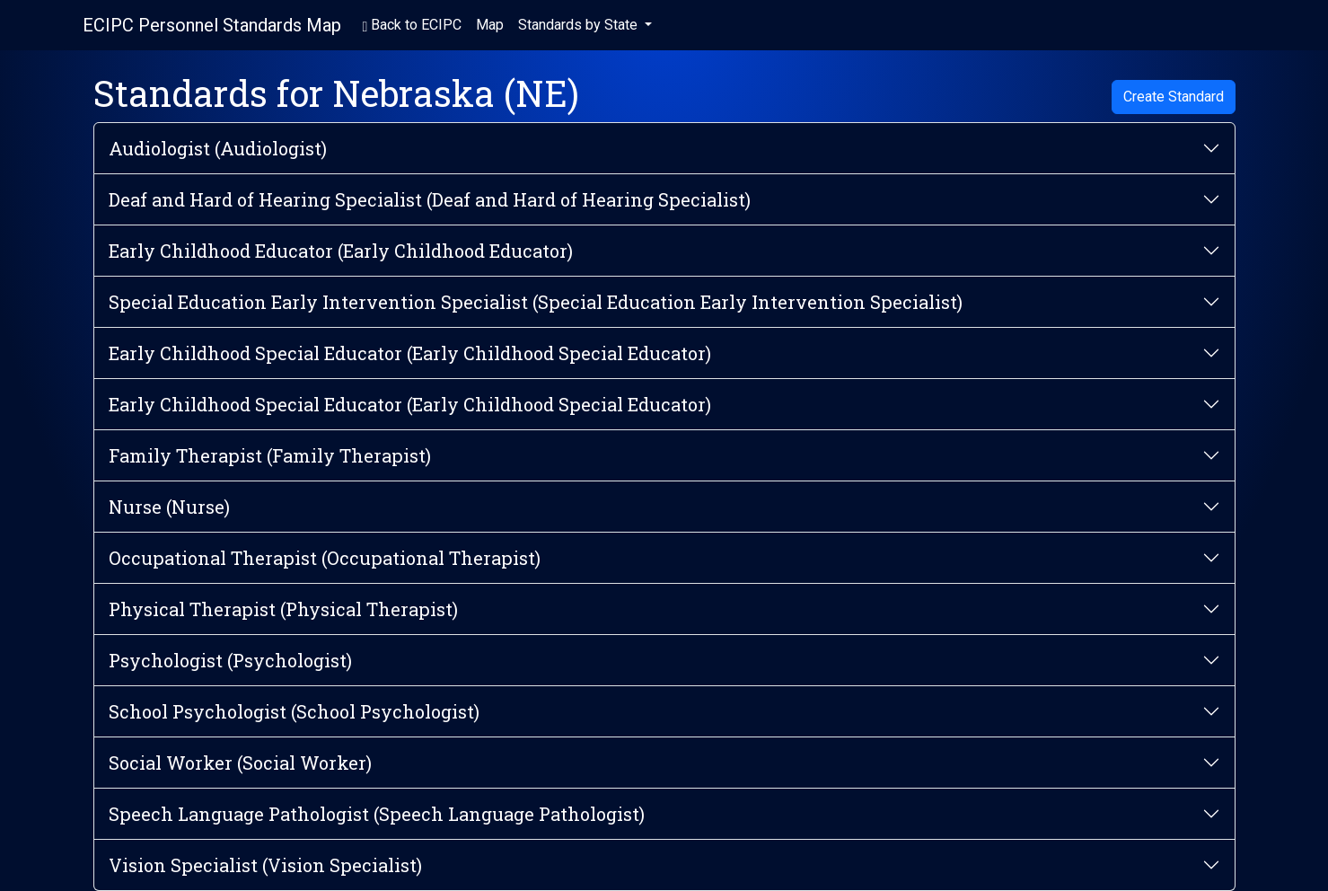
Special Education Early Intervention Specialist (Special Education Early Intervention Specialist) (536, 301)
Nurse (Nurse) (169, 506)
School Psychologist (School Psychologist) (294, 711)
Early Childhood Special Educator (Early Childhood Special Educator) (410, 353)
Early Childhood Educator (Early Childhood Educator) (341, 250)
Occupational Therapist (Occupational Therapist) (325, 557)
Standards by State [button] (579, 24)
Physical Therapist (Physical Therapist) (283, 609)
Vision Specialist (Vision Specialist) (265, 865)
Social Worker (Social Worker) (240, 762)
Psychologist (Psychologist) (230, 660)
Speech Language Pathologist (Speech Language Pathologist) (377, 813)
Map (490, 24)
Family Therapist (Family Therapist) (270, 455)
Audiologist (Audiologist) (218, 148)
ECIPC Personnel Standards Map (212, 25)
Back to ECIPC (412, 24)
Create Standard (1173, 96)
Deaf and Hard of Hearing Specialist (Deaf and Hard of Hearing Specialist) (430, 199)
